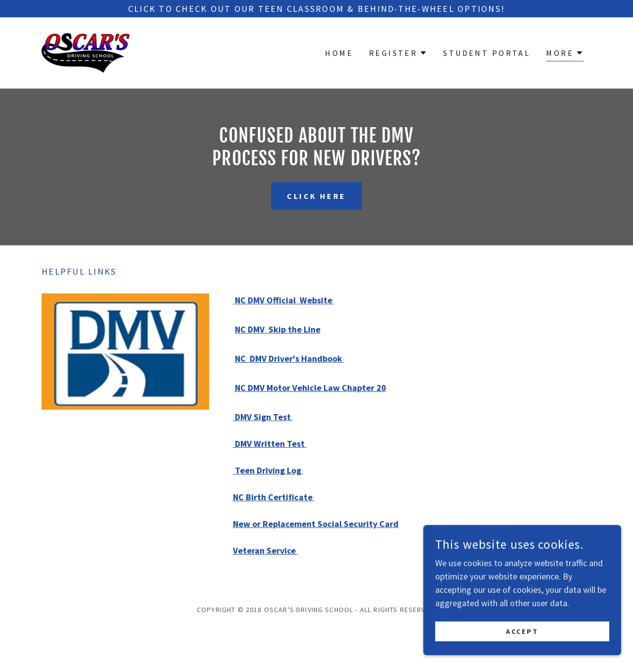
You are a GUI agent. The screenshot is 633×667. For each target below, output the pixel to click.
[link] (86, 51)
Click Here (316, 196)
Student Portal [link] (486, 53)
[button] (398, 53)
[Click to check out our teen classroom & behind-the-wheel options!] (316, 8)
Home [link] (339, 53)
